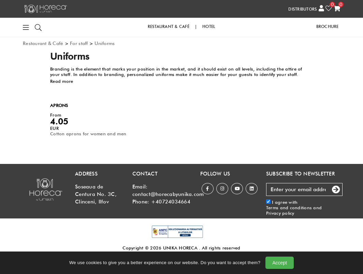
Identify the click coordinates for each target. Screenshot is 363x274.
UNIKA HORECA (180, 247)
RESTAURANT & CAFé (168, 26)
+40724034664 (170, 202)
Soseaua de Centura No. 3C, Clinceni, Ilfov (96, 194)
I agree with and (294, 207)
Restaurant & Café (43, 43)
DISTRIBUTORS (302, 9)
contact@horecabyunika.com (168, 194)
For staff (79, 43)
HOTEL (208, 26)
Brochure (327, 26)
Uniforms (105, 43)
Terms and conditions (289, 207)
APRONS (59, 105)
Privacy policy (280, 213)
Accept (279, 262)
